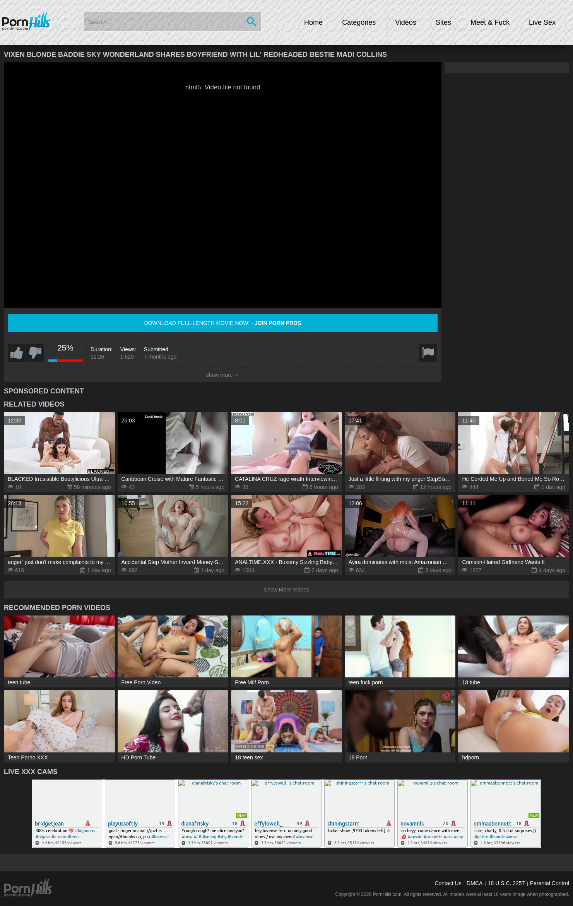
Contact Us (447, 883)
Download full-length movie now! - (222, 323)
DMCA (474, 883)
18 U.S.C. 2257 (506, 883)
